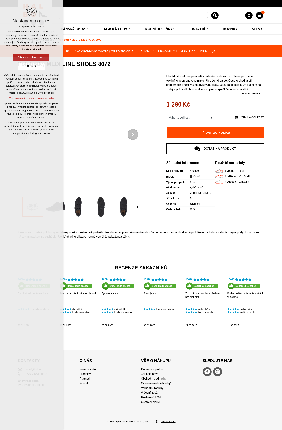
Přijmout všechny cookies (31, 57)
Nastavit (31, 66)
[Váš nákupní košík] (259, 15)
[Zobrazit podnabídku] (86, 29)
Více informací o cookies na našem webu (31, 98)
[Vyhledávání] (215, 15)
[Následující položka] (133, 134)
